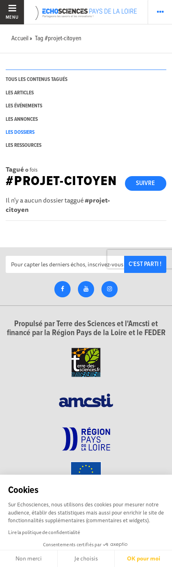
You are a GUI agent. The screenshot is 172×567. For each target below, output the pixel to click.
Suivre (145, 183)
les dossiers (20, 132)
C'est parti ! (145, 264)
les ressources (23, 145)
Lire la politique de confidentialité (44, 532)
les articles (20, 92)
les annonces (22, 119)
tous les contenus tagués (36, 79)
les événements (24, 105)
